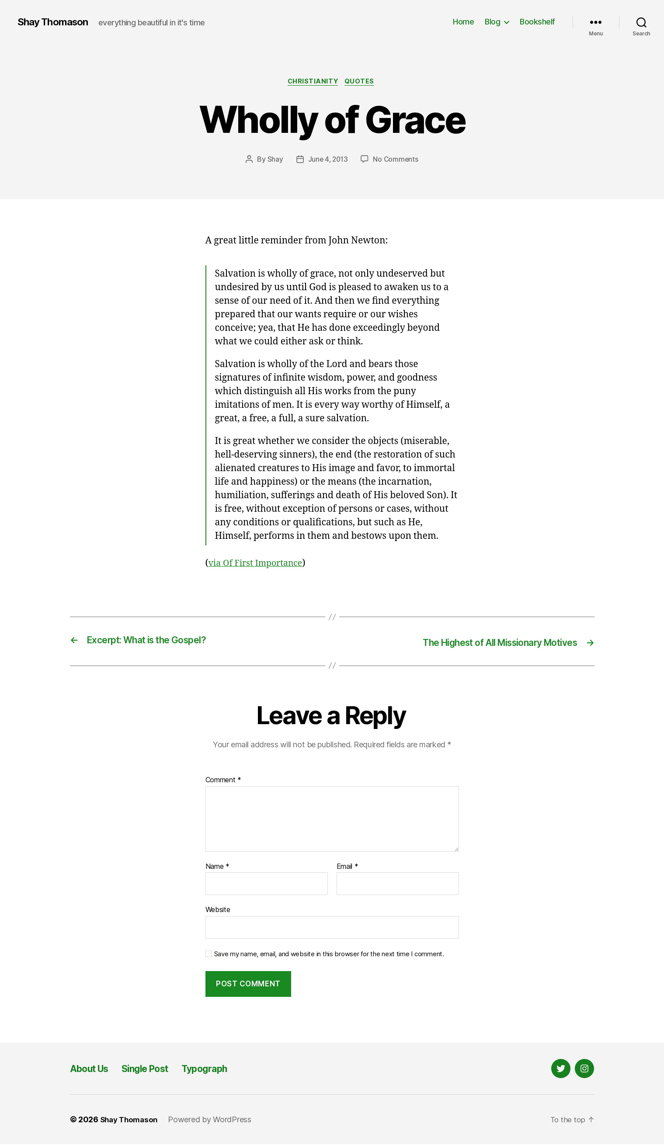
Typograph (223, 1069)
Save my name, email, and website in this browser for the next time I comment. (329, 954)
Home (463, 21)
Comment (223, 781)
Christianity (313, 83)
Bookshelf (537, 21)
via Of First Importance (259, 564)
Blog (492, 21)
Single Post (156, 1069)
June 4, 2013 (327, 160)
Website (217, 910)
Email (347, 867)
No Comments (397, 160)
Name (217, 867)
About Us (93, 1069)
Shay (274, 160)
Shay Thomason (55, 22)
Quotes (362, 83)
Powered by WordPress (213, 1120)
